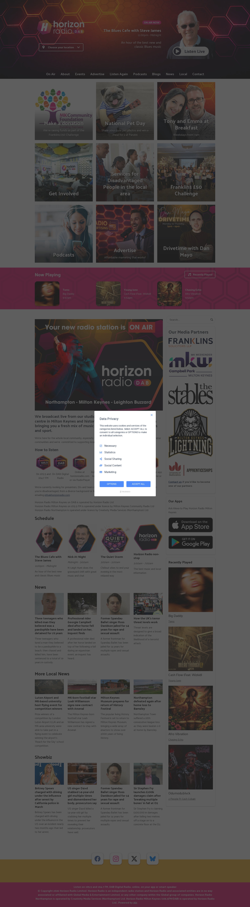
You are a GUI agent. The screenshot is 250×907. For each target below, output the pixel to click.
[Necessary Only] (152, 415)
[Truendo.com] (125, 491)
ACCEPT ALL (138, 484)
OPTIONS (111, 484)
